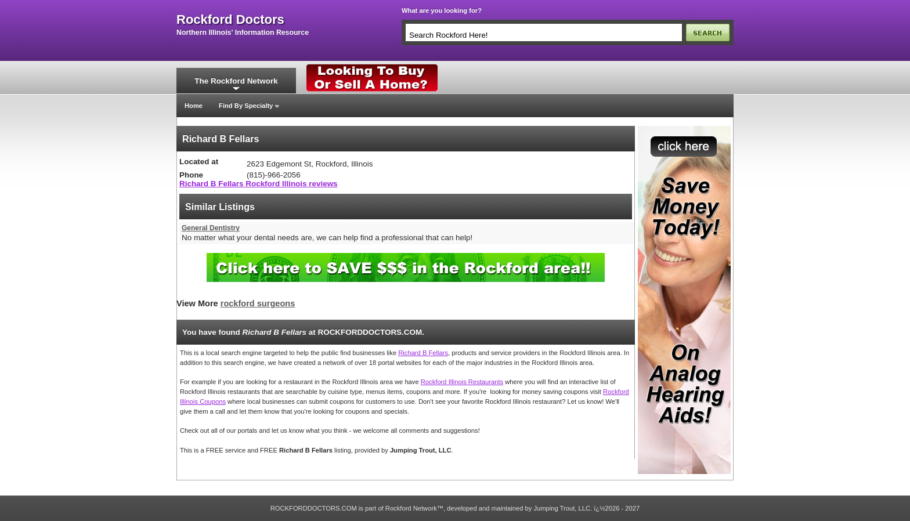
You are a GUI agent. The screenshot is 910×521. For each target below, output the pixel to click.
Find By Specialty (246, 105)
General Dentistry (211, 228)
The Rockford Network (235, 81)
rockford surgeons (258, 303)
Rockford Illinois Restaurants (462, 381)
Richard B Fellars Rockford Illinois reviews (258, 183)
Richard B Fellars (423, 352)
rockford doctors (230, 19)
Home (194, 105)
